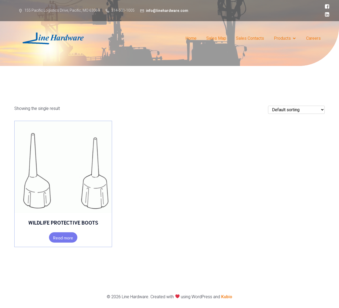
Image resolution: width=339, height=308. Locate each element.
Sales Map (216, 38)
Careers (313, 38)
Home (191, 38)
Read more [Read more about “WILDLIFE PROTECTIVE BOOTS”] (63, 237)
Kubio (226, 296)
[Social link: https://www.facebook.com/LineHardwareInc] (326, 7)
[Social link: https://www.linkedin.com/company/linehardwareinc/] (326, 15)
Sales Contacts (250, 38)
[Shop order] (296, 110)
